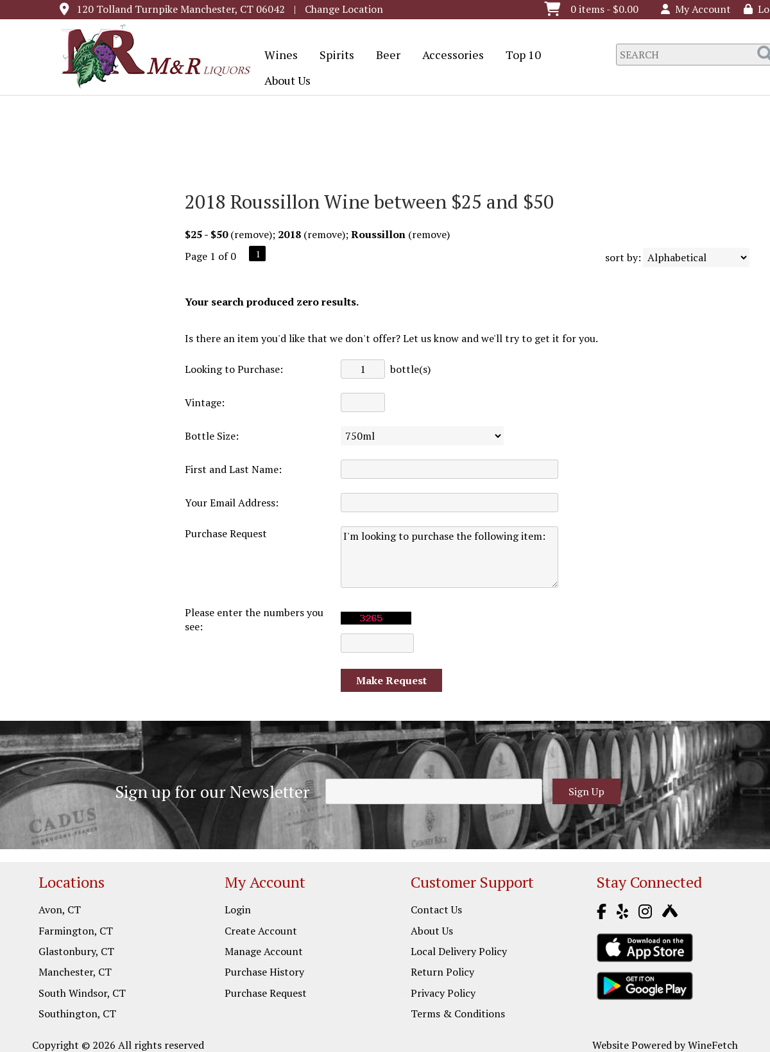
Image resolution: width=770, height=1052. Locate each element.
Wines (276, 56)
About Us (283, 82)
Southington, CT (77, 1013)
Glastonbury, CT (76, 951)
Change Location (344, 9)
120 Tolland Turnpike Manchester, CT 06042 (180, 9)
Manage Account (264, 951)
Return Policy (442, 972)
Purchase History (264, 972)
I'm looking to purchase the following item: (449, 557)
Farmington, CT (75, 931)
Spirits (333, 56)
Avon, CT (59, 909)
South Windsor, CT (82, 993)
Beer (384, 56)
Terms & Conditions (458, 1013)
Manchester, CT (75, 972)
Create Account (261, 931)
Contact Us (436, 909)
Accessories (448, 56)
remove (251, 234)
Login (238, 909)
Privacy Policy (443, 993)
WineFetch (713, 1045)
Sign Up (586, 791)
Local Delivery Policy (459, 951)
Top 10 (519, 56)
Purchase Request (266, 993)
